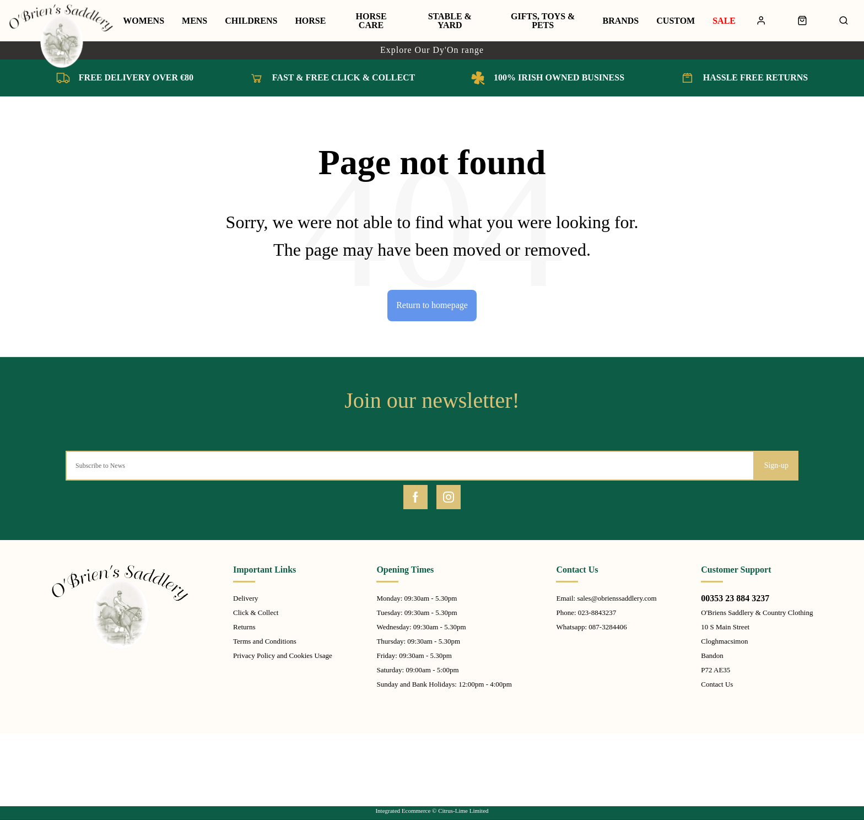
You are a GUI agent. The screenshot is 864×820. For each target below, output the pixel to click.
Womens (143, 21)
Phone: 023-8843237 (586, 612)
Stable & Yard (450, 21)
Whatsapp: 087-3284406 (591, 627)
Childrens (251, 21)
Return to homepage (432, 305)
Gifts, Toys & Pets (543, 21)
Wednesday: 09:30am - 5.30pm (421, 627)
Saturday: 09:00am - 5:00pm (417, 670)
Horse (310, 21)
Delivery (245, 598)
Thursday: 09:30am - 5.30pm (418, 641)
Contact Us (717, 684)
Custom (675, 21)
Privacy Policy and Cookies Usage (282, 655)
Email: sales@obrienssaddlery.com (606, 598)
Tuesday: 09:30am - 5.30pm (416, 612)
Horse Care (371, 21)
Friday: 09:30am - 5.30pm (414, 655)
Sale (724, 21)
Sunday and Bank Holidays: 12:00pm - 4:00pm (444, 684)
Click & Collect (255, 612)
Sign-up (776, 465)
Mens (194, 21)
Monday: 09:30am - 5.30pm (416, 598)
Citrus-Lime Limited (463, 810)
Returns (244, 627)
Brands (620, 21)
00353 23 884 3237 (735, 598)
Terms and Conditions (264, 641)
